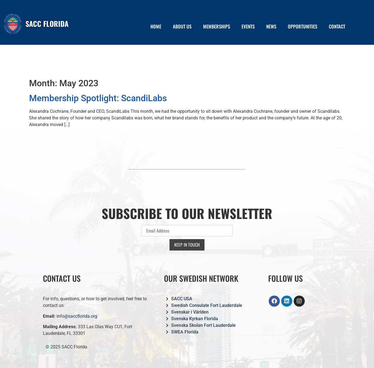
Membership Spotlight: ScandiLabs (98, 98)
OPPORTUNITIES (302, 26)
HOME (155, 26)
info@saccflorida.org (77, 316)
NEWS (271, 26)
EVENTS (248, 26)
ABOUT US (182, 26)
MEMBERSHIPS (216, 26)
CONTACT (337, 26)
